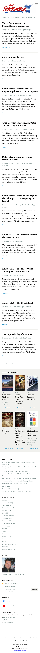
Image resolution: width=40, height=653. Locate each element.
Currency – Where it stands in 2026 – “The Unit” (17, 491)
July (5, 30)
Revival (4, 541)
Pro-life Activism (6, 536)
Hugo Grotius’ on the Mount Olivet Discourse (15, 471)
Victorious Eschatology (18, 30)
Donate (22, 641)
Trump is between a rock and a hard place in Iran (15, 484)
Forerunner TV (6, 521)
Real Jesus (5, 539)
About (35, 638)
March (6, 241)
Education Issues (7, 510)
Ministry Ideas (15, 61)
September (7, 205)
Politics (15, 241)
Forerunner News (27, 163)
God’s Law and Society (19, 338)
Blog (22, 638)
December (7, 129)
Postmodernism (6, 534)
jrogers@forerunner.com (20, 650)
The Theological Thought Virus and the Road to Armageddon (19, 478)
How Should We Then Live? (6, 397)
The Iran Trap (6, 486)
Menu (10, 638)
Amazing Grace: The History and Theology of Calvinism (19, 399)
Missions (4, 529)
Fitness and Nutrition (8, 516)
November (7, 163)
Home (4, 638)
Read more (5, 47)
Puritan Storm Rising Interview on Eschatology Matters (17, 481)
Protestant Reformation (10, 617)
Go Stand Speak (5, 432)
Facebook (9, 601)
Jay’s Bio (28, 638)
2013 (12, 129)
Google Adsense (8, 622)
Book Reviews (6, 500)
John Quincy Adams (8, 620)
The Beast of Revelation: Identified (31, 397)
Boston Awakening (7, 503)
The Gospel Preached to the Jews (11, 489)
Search (15, 641)
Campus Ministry (6, 505)
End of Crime (6, 513)
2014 (9, 30)
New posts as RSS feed (11, 583)
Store (16, 638)
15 (30, 364)
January (6, 95)
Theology (27, 30)
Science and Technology (9, 544)
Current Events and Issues (9, 508)
